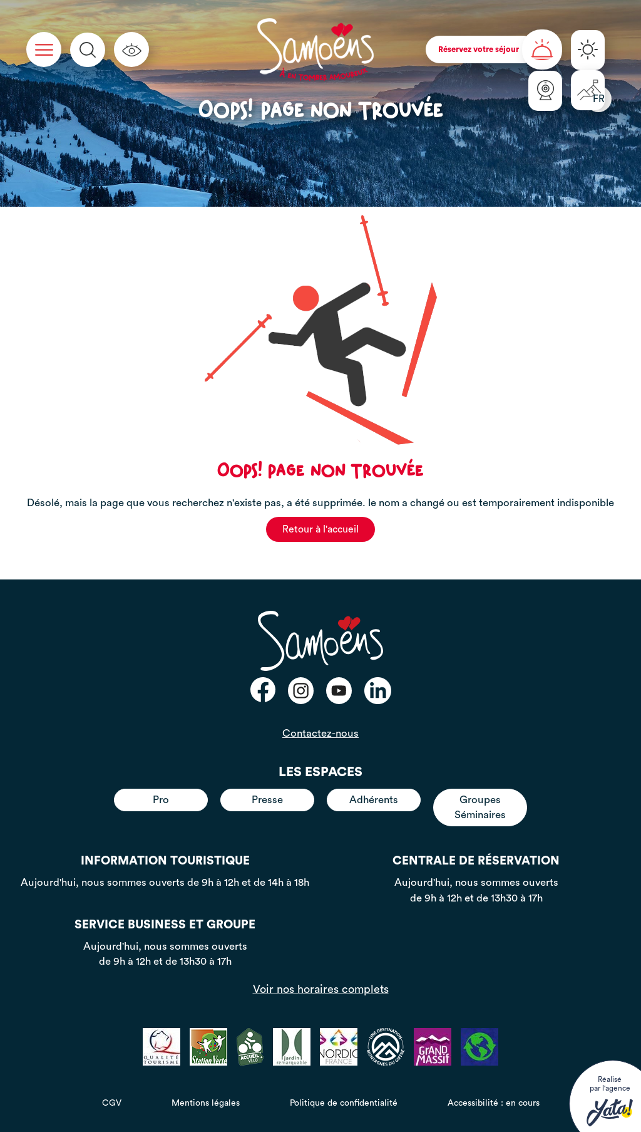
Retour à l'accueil (320, 529)
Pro (161, 799)
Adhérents (373, 799)
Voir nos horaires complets (321, 989)
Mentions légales (206, 1103)
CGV (111, 1103)
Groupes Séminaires (480, 807)
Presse (267, 799)
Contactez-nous (320, 733)
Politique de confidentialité (343, 1103)
